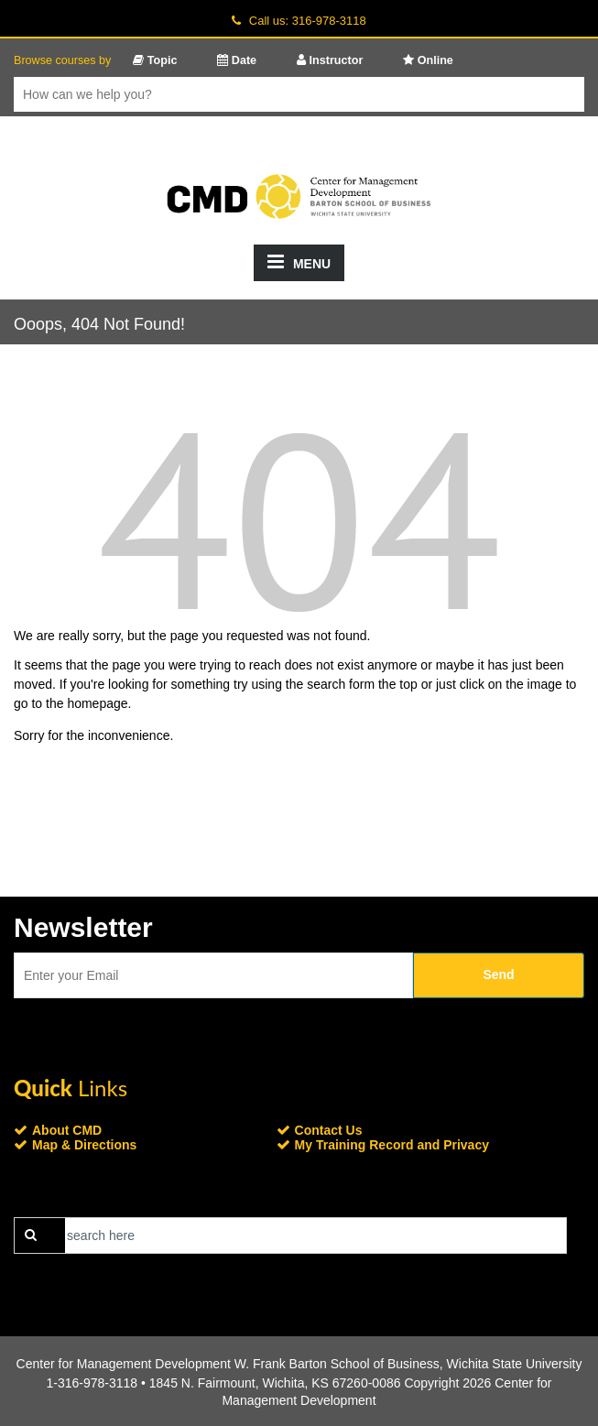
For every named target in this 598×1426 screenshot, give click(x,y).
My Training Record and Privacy (392, 1145)
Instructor (330, 60)
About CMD (67, 1130)
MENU (299, 261)
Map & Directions (84, 1145)
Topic (155, 60)
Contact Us (329, 1130)
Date (236, 60)
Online (428, 60)
